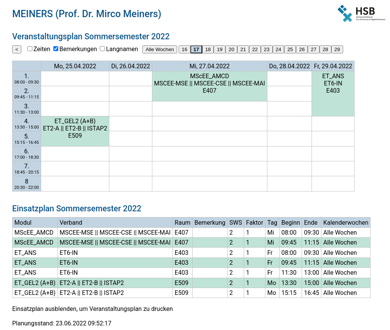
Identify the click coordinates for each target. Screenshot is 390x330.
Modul (23, 222)
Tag (272, 222)
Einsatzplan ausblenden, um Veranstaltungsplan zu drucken (92, 308)
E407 (209, 90)
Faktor (254, 222)
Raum (182, 222)
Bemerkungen (78, 49)
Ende (310, 222)
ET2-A (51, 128)
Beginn (290, 222)
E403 (333, 90)
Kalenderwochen (346, 222)
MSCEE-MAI (249, 83)
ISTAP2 (97, 128)
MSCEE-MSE (171, 83)
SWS (235, 222)
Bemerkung (210, 222)
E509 (75, 135)
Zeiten (42, 49)
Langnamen (122, 49)
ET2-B (73, 128)
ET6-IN (333, 83)
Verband (71, 222)
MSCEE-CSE (210, 83)
